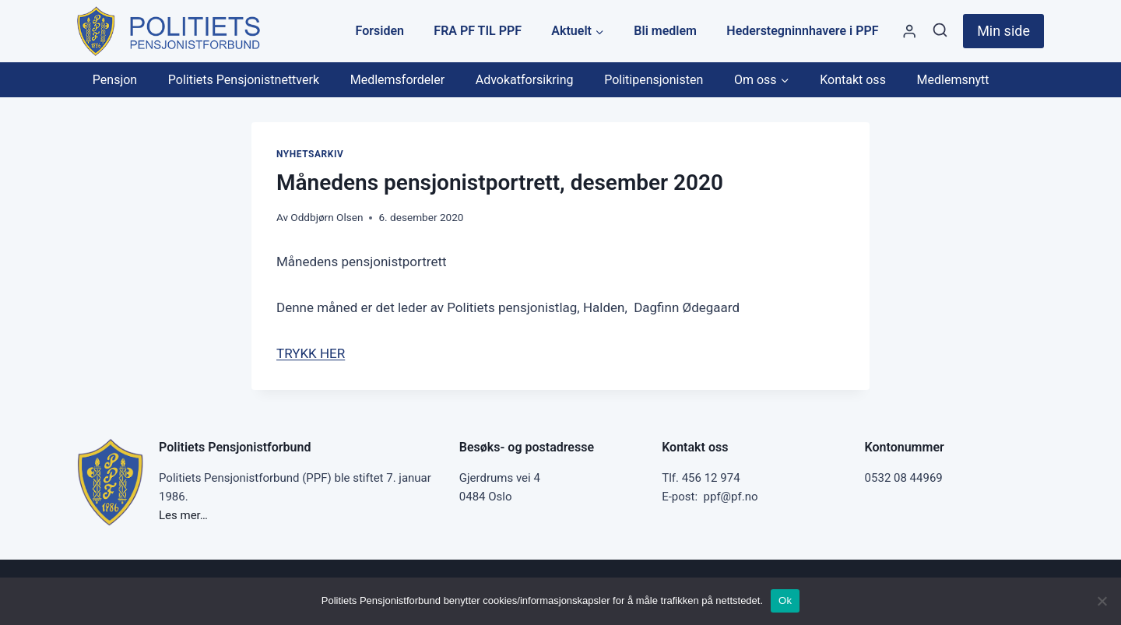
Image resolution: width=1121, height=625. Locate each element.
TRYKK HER (310, 353)
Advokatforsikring (525, 79)
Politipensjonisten (653, 79)
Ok (785, 600)
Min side (1003, 31)
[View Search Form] (940, 31)
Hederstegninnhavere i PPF (802, 30)
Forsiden (380, 30)
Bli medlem (665, 30)
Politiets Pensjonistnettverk (243, 79)
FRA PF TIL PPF (478, 30)
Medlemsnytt (953, 79)
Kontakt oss (853, 79)
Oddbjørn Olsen (326, 217)
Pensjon (115, 79)
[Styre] (909, 31)
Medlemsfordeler (397, 79)
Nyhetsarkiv (309, 154)
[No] (1101, 601)
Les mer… (183, 515)
